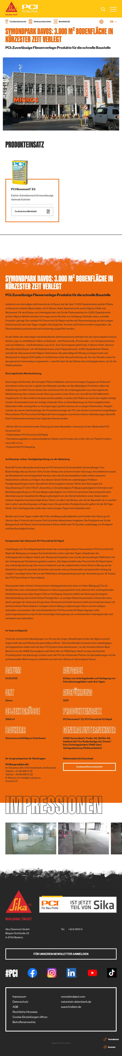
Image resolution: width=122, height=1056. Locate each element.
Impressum (19, 996)
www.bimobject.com (73, 996)
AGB (15, 1006)
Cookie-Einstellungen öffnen (30, 1017)
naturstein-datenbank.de (76, 1001)
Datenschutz (20, 1001)
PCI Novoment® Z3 (23, 189)
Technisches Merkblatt (32, 211)
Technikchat (111, 1039)
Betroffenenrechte (24, 1022)
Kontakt (109, 1047)
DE (113, 21)
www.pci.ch (11, 780)
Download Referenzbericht (89, 766)
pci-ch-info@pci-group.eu (27, 777)
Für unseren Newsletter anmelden (61, 954)
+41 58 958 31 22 (23, 771)
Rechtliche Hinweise (25, 1012)
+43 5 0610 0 (75, 929)
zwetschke (67, 1043)
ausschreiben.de (71, 1006)
